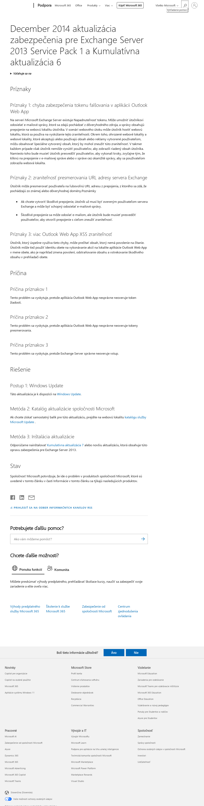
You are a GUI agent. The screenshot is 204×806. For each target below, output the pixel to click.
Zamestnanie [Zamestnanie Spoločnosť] (144, 736)
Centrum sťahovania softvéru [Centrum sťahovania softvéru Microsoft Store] (85, 679)
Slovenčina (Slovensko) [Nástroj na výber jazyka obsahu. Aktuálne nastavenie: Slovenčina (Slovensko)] (21, 792)
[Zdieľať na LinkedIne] (20, 496)
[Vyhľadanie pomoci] (184, 5)
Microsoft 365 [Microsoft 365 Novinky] (11, 686)
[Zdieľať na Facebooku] (13, 496)
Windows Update (69, 394)
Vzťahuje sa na (22, 73)
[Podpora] (44, 5)
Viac (107, 5)
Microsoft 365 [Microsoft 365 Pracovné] (11, 761)
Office (78, 5)
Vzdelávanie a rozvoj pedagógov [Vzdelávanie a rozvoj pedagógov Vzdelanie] (153, 705)
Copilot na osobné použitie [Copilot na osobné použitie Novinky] (18, 679)
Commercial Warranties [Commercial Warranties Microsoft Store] (82, 705)
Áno (114, 653)
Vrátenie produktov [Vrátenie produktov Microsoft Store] (80, 686)
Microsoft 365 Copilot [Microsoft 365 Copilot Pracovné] (15, 774)
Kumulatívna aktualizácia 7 (65, 445)
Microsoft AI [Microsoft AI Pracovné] (11, 736)
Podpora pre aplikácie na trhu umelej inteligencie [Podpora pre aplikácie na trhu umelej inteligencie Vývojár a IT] (95, 749)
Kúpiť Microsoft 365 (130, 5)
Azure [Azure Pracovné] (7, 749)
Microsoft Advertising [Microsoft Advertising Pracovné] (15, 768)
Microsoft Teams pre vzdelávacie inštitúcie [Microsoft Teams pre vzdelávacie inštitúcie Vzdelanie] (158, 686)
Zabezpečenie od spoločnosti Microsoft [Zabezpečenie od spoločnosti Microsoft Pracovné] (23, 742)
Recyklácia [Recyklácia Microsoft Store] (76, 698)
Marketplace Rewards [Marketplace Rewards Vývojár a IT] (81, 774)
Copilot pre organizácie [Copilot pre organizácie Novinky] (16, 673)
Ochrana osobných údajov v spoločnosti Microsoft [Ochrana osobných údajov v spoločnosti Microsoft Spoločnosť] (161, 749)
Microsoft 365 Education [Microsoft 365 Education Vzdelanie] (149, 692)
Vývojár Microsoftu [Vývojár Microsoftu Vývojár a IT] (80, 736)
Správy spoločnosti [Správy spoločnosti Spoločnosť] (147, 742)
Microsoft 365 (63, 5)
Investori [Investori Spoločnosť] (142, 755)
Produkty (92, 5)
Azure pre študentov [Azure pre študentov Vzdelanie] (147, 718)
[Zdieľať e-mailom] (30, 496)
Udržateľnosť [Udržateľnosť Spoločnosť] (144, 761)
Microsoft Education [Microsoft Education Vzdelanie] (147, 673)
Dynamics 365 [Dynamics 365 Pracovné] (11, 755)
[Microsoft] (18, 5)
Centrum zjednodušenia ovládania (128, 611)
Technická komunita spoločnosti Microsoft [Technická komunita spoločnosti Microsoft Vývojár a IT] (91, 755)
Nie (136, 653)
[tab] (28, 569)
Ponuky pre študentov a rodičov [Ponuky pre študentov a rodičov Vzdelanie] (153, 711)
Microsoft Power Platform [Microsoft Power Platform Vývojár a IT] (83, 768)
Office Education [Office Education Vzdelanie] (145, 698)
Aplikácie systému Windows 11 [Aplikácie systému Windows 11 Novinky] (19, 692)
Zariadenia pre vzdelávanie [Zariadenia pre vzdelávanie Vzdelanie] (151, 679)
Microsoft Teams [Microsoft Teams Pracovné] (13, 781)
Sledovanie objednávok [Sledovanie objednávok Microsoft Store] (82, 692)
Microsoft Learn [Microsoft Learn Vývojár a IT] (78, 742)
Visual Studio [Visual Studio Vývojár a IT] (77, 781)
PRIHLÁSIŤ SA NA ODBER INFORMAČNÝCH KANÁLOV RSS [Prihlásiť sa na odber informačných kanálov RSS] (53, 507)
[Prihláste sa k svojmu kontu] (194, 5)
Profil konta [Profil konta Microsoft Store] (76, 673)
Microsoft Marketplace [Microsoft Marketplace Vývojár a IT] (82, 761)
